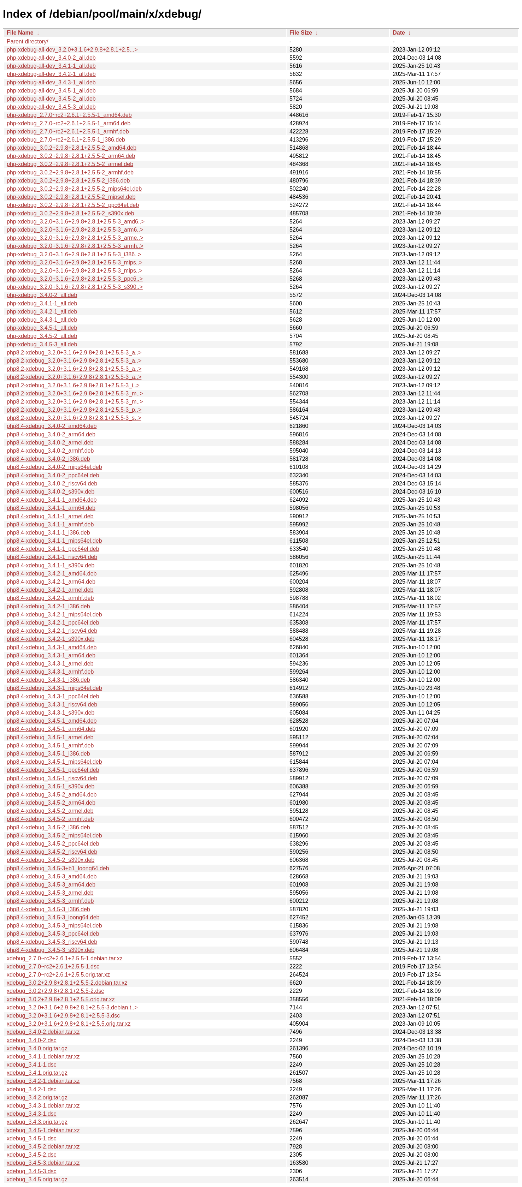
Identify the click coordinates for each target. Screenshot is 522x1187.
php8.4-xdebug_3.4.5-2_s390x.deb (50, 860)
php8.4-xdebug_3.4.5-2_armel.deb (50, 811)
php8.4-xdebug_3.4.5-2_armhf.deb (50, 819)
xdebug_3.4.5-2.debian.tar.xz (43, 1147)
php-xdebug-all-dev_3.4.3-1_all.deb (51, 82)
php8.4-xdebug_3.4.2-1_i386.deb (48, 606)
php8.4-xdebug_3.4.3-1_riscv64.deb (52, 705)
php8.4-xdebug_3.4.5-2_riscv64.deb (52, 852)
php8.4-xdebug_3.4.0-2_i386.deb (48, 459)
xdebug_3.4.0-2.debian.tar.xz (43, 1032)
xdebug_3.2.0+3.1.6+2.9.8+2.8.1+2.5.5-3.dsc (63, 1016)
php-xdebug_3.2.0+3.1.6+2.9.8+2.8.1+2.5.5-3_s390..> (75, 287)
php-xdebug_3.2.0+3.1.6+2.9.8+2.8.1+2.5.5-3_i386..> (74, 254)
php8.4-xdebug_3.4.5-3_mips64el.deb (54, 926)
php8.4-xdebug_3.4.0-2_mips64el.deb (54, 467)
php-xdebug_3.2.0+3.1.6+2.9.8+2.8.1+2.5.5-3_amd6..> (76, 222)
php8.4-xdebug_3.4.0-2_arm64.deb (51, 434)
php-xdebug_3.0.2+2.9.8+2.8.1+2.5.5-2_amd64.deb (71, 148)
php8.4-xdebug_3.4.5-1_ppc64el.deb (53, 770)
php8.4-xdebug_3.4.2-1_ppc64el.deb (53, 623)
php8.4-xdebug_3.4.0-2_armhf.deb (50, 451)
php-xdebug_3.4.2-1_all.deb (42, 312)
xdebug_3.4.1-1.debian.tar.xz (43, 1057)
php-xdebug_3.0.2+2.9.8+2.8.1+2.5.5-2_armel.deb (70, 164)
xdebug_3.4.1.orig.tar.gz (37, 1073)
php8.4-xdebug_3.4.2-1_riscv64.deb (52, 631)
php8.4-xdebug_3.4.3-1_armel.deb (50, 664)
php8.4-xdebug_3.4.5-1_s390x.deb (50, 786)
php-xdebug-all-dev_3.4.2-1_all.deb (51, 74)
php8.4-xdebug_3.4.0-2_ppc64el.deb (53, 475)
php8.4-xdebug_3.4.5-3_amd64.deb (51, 876)
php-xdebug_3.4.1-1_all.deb (42, 303)
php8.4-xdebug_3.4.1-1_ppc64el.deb (53, 549)
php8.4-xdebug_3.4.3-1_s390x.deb (50, 713)
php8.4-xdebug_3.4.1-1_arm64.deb (51, 508)
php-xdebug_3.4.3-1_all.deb (42, 320)
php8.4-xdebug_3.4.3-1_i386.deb (48, 680)
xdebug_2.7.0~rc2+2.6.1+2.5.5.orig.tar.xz (58, 975)
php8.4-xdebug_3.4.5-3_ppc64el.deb (53, 934)
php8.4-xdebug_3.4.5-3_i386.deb (48, 909)
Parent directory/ (27, 41)
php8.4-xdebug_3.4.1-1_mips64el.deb (54, 541)
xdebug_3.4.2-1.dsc (32, 1089)
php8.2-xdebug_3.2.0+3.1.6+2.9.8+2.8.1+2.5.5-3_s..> (74, 418)
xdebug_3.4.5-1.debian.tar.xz (43, 1130)
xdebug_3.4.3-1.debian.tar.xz (43, 1106)
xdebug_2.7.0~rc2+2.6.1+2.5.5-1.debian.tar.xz (65, 958)
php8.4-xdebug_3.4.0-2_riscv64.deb (52, 484)
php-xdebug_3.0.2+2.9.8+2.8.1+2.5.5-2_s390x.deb (70, 213)
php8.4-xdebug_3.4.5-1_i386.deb (48, 754)
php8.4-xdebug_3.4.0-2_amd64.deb (51, 426)
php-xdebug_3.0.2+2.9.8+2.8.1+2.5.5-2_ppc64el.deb (73, 205)
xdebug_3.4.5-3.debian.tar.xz (43, 1163)
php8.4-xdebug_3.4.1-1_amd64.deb (51, 500)
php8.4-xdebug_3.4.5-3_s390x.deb (50, 950)
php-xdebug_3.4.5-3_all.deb (42, 344)
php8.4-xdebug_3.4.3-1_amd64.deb (51, 647)
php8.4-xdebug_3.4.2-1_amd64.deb (51, 574)
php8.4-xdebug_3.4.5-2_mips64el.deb (54, 836)
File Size (300, 33)
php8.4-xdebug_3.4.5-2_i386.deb (48, 827)
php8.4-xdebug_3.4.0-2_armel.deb (50, 443)
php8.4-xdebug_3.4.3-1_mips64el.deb (54, 688)
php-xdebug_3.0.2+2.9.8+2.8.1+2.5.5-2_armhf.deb (70, 172)
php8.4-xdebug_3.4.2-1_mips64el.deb (54, 615)
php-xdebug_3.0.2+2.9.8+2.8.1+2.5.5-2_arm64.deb (71, 156)
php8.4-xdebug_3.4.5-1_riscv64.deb (52, 778)
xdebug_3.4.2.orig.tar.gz (37, 1097)
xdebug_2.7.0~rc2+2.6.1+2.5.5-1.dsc (53, 967)
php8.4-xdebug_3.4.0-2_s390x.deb (50, 492)
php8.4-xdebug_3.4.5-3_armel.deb (50, 893)
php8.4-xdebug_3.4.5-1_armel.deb (50, 737)
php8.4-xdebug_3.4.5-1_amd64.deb (51, 721)
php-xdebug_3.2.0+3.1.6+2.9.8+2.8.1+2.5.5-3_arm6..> (75, 230)
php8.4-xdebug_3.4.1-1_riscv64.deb (52, 557)
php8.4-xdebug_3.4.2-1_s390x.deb (50, 639)
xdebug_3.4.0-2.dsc (32, 1040)
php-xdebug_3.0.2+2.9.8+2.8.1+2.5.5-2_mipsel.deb (71, 197)
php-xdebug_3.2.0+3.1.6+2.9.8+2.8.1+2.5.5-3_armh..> (75, 246)
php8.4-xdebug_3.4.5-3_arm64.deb (51, 885)
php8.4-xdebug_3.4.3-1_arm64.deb (51, 655)
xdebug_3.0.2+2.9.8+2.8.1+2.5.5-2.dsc (55, 991)
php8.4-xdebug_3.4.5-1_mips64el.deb (54, 762)
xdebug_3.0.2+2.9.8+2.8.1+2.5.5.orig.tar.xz (61, 999)
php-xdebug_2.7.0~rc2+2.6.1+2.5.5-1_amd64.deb (69, 115)
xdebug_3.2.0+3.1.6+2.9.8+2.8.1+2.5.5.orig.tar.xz (69, 1024)
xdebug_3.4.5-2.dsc (32, 1155)
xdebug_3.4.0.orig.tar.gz (37, 1048)
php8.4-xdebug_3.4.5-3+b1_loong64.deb (58, 868)
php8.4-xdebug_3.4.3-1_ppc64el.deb (53, 696)
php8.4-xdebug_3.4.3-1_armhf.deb (50, 672)
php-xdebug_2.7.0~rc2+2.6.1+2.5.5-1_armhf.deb (68, 132)
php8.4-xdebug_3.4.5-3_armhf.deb (50, 901)
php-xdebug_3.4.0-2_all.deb (42, 295)
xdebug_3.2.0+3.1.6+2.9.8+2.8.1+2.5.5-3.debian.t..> (72, 1007)
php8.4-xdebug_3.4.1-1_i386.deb (48, 533)
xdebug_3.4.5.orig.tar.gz (37, 1179)
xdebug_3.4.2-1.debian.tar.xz (43, 1081)
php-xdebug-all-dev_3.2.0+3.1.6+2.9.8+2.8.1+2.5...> (72, 50)
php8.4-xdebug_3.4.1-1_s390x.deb (50, 565)
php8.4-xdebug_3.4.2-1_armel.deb (50, 590)
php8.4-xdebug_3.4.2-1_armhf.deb (50, 598)
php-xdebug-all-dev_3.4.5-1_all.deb (51, 91)
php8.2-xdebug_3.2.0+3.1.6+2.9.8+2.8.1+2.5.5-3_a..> (74, 353)
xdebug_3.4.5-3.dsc (32, 1171)
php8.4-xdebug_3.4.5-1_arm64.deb (51, 729)
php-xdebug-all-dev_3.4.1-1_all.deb (51, 66)
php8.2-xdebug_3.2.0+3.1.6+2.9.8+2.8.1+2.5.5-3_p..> (74, 410)
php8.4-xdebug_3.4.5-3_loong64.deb (53, 917)
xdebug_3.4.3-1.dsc (32, 1114)
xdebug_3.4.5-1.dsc (32, 1138)
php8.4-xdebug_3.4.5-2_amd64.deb (51, 795)
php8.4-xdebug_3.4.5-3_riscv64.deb (52, 942)
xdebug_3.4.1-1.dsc (32, 1065)
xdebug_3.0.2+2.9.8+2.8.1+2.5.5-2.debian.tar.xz (67, 983)
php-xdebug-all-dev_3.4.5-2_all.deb (51, 99)
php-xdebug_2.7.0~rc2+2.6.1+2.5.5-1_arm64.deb (68, 123)
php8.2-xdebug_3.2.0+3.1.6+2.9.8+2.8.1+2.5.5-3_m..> (75, 393)
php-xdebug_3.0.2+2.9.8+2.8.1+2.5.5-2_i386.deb (68, 181)
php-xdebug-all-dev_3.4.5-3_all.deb (51, 107)
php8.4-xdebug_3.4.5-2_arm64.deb (51, 803)
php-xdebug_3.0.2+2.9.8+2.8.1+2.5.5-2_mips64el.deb (74, 189)
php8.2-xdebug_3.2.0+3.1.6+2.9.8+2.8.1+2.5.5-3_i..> (73, 385)
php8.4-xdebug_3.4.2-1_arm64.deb (51, 582)
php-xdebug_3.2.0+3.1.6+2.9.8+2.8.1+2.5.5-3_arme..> (75, 238)
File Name (20, 33)
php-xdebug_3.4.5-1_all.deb (42, 328)
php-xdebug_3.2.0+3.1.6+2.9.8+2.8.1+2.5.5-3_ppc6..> (75, 279)
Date (399, 33)
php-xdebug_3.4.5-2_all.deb (42, 336)
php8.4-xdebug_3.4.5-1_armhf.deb (50, 745)
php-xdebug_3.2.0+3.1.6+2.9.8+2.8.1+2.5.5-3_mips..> (74, 263)
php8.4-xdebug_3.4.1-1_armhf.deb (50, 524)
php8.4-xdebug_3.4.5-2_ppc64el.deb (53, 844)
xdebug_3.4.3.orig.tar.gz (37, 1122)
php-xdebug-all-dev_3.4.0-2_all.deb (51, 58)
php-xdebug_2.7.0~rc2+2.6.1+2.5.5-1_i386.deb (66, 140)
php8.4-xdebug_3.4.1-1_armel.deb (50, 516)
